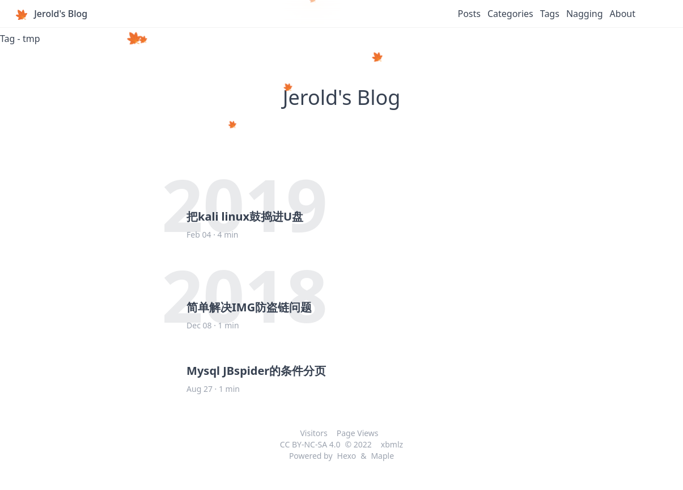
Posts (468, 13)
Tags (549, 13)
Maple (382, 455)
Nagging (584, 13)
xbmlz (392, 444)
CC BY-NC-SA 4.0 (310, 444)
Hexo (347, 455)
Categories (510, 13)
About (622, 13)
